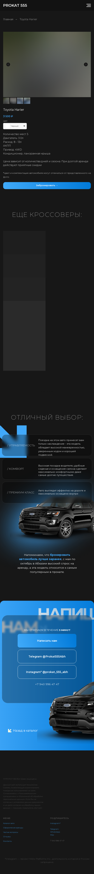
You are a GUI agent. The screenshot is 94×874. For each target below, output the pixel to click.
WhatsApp (55, 832)
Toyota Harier (28, 19)
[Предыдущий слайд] (8, 64)
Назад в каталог (25, 730)
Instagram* (55, 823)
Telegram (54, 829)
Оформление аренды (13, 827)
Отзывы (7, 836)
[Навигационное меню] (88, 5)
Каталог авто (8, 823)
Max (52, 835)
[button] (47, 185)
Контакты (7, 841)
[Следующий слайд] (86, 64)
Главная (8, 19)
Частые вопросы (10, 832)
